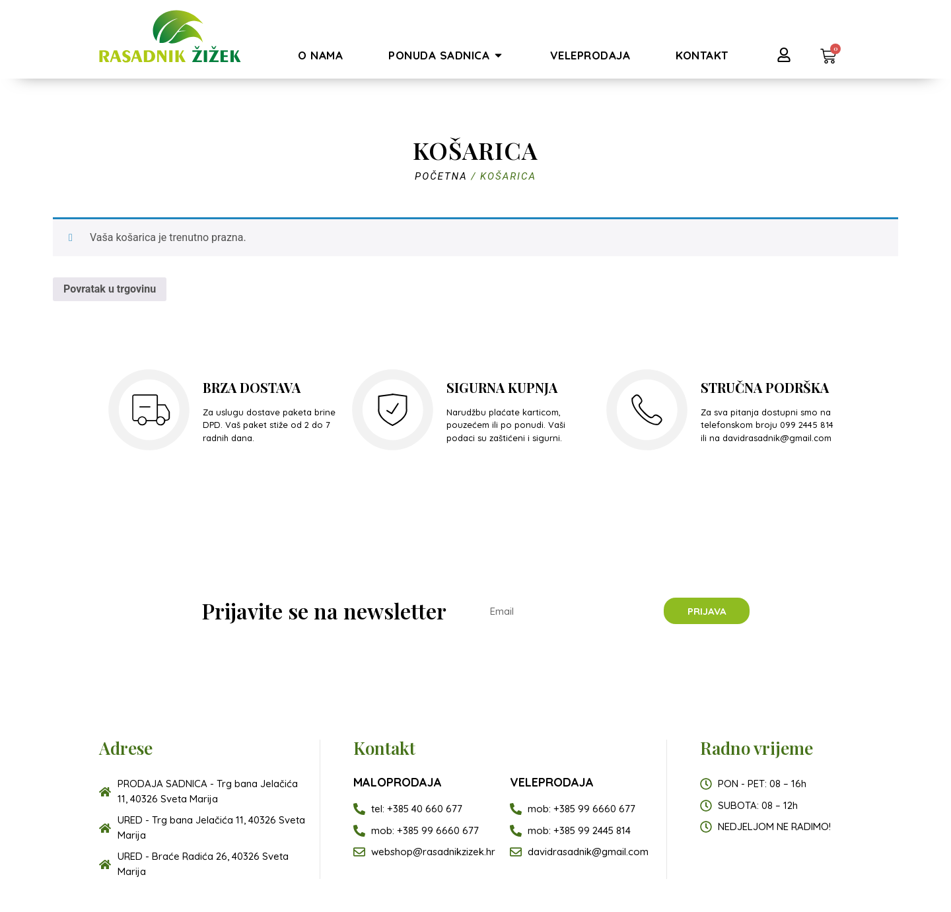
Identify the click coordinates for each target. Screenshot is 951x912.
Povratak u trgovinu (109, 289)
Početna (441, 176)
